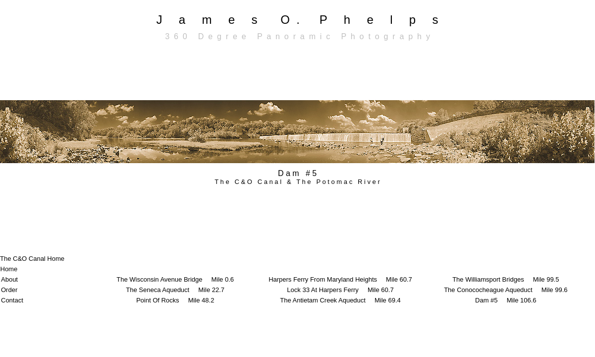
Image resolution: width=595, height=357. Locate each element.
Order (9, 290)
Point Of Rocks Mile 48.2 (175, 300)
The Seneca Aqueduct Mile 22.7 (175, 290)
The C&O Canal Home (32, 258)
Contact (12, 300)
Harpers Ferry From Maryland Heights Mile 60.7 (340, 279)
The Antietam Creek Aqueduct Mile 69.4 (340, 300)
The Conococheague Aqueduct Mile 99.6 (505, 290)
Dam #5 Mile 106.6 (506, 300)
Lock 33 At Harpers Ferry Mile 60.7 (340, 290)
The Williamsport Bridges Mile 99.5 (505, 279)
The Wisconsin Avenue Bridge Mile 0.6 (175, 279)
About (9, 279)
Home (9, 269)
